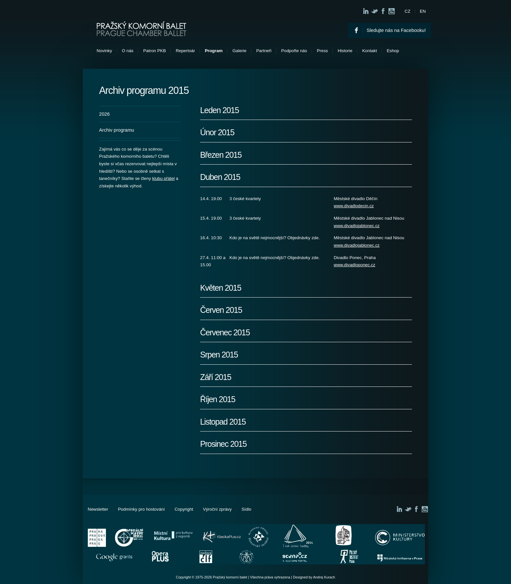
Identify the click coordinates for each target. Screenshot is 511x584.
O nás (128, 50)
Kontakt (369, 50)
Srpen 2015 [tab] (219, 354)
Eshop (393, 50)
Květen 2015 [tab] (220, 288)
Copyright (184, 509)
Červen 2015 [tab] (221, 310)
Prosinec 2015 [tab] (223, 444)
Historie (345, 50)
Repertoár (185, 50)
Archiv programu (116, 130)
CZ (408, 11)
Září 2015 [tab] (215, 377)
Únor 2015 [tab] (217, 132)
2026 (104, 114)
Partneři (263, 50)
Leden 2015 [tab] (219, 110)
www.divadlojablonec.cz (357, 225)
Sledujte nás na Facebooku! (396, 30)
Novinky (104, 50)
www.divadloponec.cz (354, 264)
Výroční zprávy (217, 509)
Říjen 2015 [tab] (217, 399)
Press (322, 50)
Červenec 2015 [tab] (225, 332)
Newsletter (98, 509)
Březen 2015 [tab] (220, 155)
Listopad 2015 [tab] (223, 421)
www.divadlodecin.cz (354, 205)
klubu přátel (163, 178)
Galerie (239, 50)
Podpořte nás (294, 50)
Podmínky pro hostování (141, 509)
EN (423, 11)
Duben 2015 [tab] (220, 177)
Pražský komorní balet (141, 28)
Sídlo (246, 509)
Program (214, 50)
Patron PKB (154, 50)
